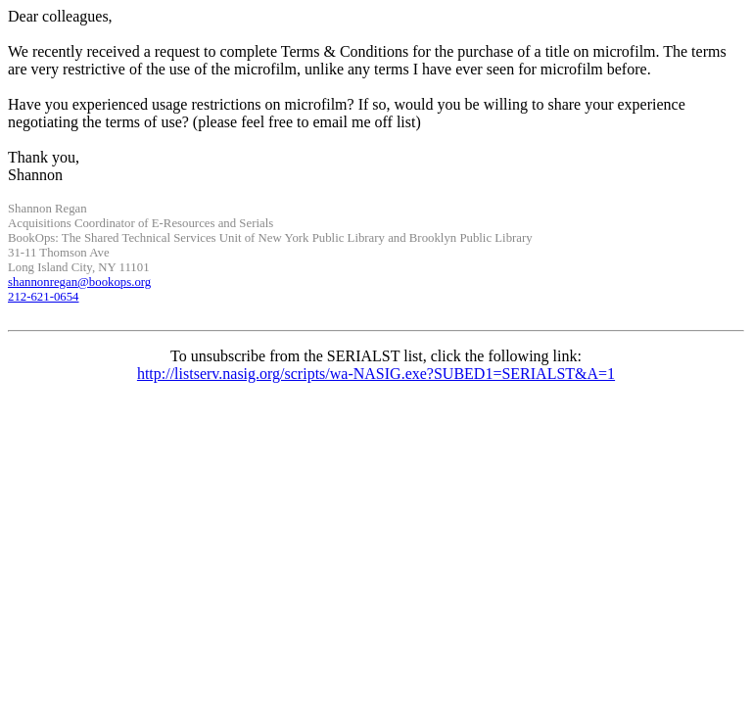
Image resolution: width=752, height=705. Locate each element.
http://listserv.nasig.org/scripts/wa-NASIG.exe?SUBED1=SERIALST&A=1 (376, 373)
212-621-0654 (43, 297)
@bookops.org (79, 282)
